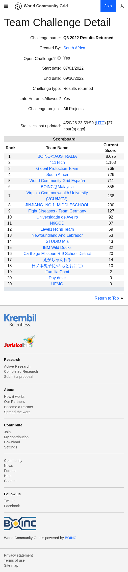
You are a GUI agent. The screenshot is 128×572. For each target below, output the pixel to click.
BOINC (70, 538)
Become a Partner (18, 407)
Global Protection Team (57, 168)
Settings (10, 447)
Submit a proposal (18, 376)
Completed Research (21, 371)
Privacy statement (18, 555)
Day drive (57, 278)
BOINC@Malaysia (57, 187)
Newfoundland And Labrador (57, 235)
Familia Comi (57, 272)
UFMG (57, 284)
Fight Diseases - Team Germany (57, 211)
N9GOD (57, 223)
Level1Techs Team (57, 229)
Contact (10, 481)
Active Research (17, 366)
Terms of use (14, 560)
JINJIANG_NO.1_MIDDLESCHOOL (57, 205)
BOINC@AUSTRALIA (57, 156)
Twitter (9, 501)
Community (13, 461)
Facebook (12, 506)
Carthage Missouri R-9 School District (57, 253)
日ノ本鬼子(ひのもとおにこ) (57, 266)
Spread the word (17, 412)
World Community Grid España (57, 181)
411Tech (57, 162)
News (8, 466)
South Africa (74, 48)
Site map (11, 565)
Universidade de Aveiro (57, 217)
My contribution (16, 437)
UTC (100, 123)
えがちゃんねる (57, 260)
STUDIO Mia (57, 241)
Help (7, 476)
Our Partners (14, 402)
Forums (10, 471)
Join (7, 432)
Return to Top (109, 298)
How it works (14, 397)
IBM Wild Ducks (57, 247)
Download (12, 442)
